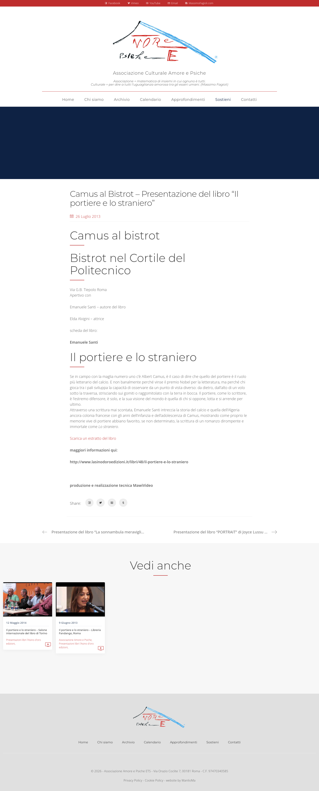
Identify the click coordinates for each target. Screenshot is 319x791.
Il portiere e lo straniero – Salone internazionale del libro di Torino (26, 631)
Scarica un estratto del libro (93, 438)
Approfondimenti (183, 742)
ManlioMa (189, 780)
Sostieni (212, 742)
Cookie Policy (154, 780)
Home (83, 742)
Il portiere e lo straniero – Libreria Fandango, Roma (80, 631)
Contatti (234, 742)
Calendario (152, 742)
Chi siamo (105, 742)
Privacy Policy (132, 780)
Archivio (128, 742)
